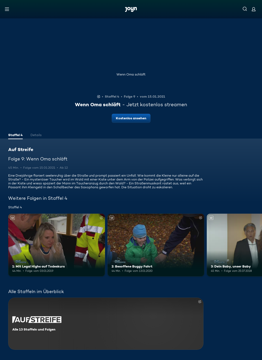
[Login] (253, 9)
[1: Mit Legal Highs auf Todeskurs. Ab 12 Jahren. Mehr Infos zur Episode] (56, 245)
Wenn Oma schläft (131, 74)
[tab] (15, 135)
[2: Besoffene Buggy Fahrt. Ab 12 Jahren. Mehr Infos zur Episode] (155, 245)
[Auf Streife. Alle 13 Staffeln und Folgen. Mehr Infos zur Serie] (105, 324)
